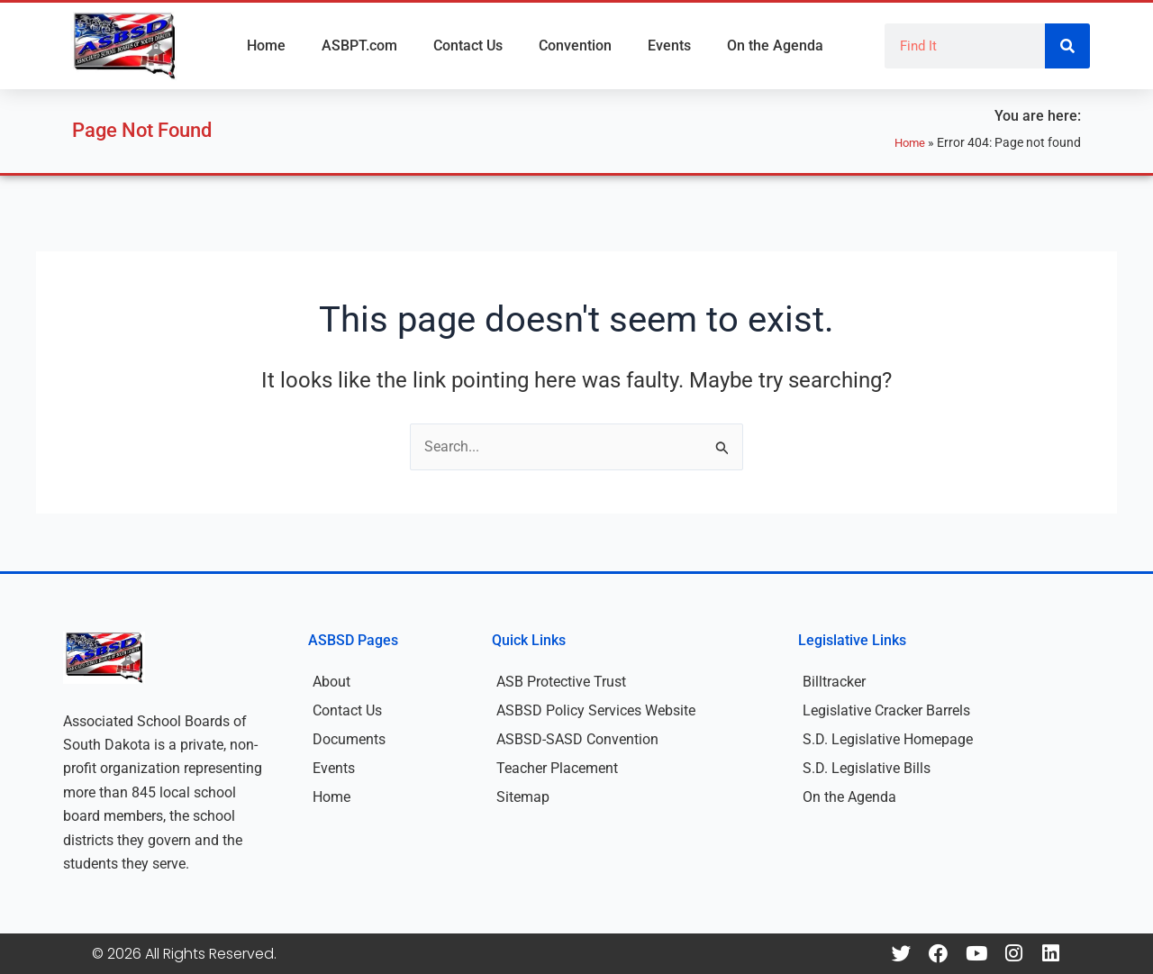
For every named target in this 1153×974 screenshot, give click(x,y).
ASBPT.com (359, 45)
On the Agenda (775, 45)
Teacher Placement (557, 768)
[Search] (1067, 45)
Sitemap (522, 797)
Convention (575, 45)
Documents (349, 739)
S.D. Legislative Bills (867, 768)
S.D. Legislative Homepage (888, 739)
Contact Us (468, 45)
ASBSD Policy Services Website (595, 710)
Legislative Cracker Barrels (886, 710)
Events (669, 45)
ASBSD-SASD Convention (577, 739)
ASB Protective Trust (561, 681)
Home (266, 45)
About (331, 681)
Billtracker (834, 681)
